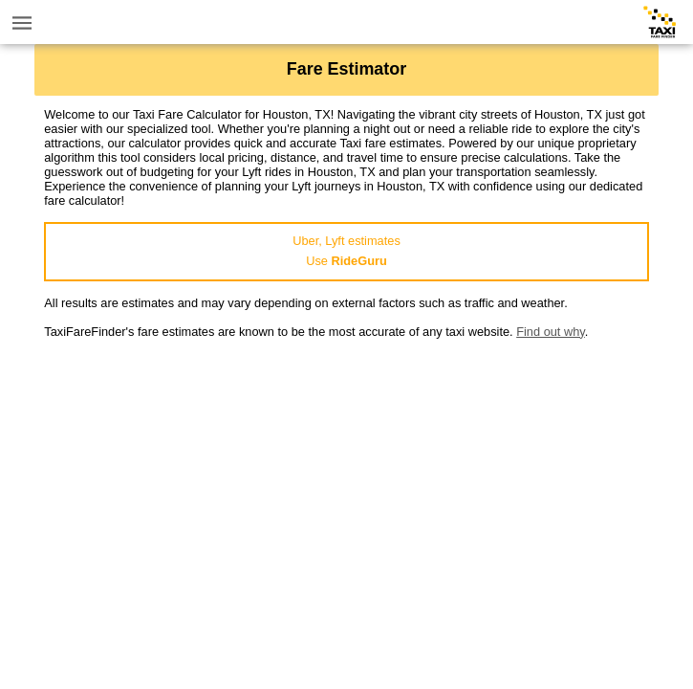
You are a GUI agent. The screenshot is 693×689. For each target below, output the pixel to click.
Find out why (550, 331)
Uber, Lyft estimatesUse (346, 250)
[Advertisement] (346, 473)
